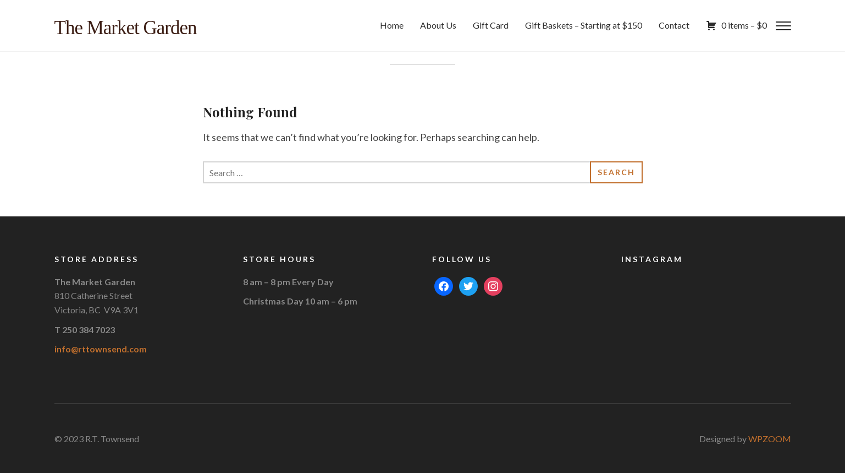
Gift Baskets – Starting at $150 (583, 25)
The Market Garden (125, 28)
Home (392, 25)
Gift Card (491, 25)
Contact (674, 25)
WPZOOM (769, 438)
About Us (438, 25)
